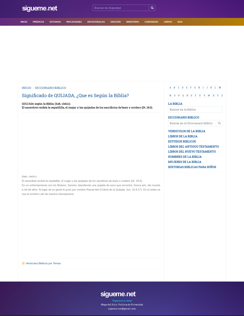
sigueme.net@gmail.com (122, 308)
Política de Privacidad (130, 304)
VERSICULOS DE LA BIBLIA (186, 131)
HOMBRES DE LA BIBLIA (185, 157)
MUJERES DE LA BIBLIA (184, 162)
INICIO (26, 88)
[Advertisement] (122, 53)
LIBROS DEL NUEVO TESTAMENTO (192, 151)
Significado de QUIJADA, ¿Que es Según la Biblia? (75, 95)
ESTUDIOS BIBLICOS (182, 141)
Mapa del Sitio (109, 304)
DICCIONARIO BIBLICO (183, 117)
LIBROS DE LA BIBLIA (182, 136)
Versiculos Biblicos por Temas (43, 263)
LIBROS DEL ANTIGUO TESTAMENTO (193, 146)
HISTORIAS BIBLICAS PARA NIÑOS (192, 167)
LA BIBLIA (175, 104)
